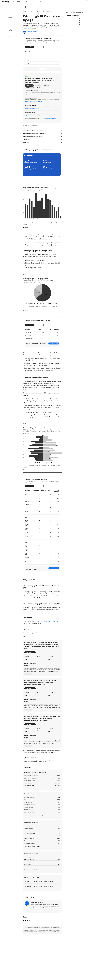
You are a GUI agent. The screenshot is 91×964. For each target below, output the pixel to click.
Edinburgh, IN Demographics (30, 761)
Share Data (39, 46)
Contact (42, 1)
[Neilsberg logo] (5, 1)
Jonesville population (29, 812)
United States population (29, 785)
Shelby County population (29, 780)
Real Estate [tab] (38, 85)
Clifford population (28, 809)
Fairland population (28, 867)
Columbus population (29, 797)
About (35, 1)
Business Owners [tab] (47, 85)
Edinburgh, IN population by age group (33, 130)
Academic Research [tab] (30, 87)
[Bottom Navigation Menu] (59, 772)
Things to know (27, 139)
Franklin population (28, 828)
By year (36, 881)
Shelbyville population (29, 857)
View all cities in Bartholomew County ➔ (34, 815)
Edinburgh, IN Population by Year (74, 18)
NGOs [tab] (38, 87)
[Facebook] (24, 920)
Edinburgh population (29, 799)
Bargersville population (29, 830)
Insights (24, 11)
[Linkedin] (28, 920)
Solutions (28, 1)
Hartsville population (28, 807)
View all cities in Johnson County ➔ (32, 846)
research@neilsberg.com (51, 118)
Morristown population (29, 862)
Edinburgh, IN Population (44, 761)
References (26, 142)
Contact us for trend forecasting (32, 115)
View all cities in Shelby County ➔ (32, 870)
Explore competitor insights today (32, 108)
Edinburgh (38, 11)
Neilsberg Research (32, 31)
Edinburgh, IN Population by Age (74, 24)
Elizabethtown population (29, 804)
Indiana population (28, 783)
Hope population (28, 802)
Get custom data (54, 343)
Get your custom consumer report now (33, 93)
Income (27, 881)
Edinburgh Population (47, 11)
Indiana (32, 11)
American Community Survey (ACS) (47, 621)
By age (45, 881)
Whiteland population (29, 835)
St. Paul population (28, 864)
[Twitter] (26, 920)
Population (28, 886)
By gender (50, 881)
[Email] (30, 920)
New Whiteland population (30, 833)
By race (40, 881)
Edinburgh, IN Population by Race (74, 20)
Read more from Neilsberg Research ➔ (40, 910)
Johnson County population (30, 778)
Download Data (29, 46)
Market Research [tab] (29, 85)
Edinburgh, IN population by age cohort (34, 133)
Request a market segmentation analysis (34, 101)
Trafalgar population (28, 840)
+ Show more (28, 673)
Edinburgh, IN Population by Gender (75, 22)
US (28, 11)
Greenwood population (29, 825)
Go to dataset (30, 652)
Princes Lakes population (29, 843)
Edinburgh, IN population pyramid (32, 136)
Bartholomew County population (31, 775)
